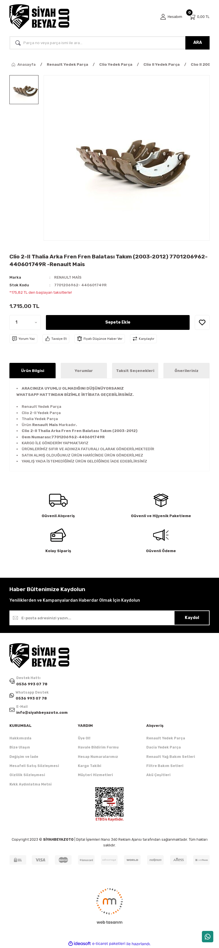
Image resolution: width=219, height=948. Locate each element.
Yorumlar (84, 371)
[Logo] (39, 16)
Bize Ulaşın (19, 747)
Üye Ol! (84, 738)
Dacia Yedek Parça (163, 747)
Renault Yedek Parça (165, 738)
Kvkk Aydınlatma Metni (30, 784)
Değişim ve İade (23, 756)
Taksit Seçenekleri (135, 371)
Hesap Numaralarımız (98, 756)
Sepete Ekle (117, 322)
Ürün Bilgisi (32, 371)
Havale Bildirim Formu (98, 747)
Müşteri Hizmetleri (95, 775)
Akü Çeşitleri (158, 775)
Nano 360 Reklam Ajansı (121, 840)
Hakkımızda (20, 738)
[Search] (109, 43)
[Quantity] (25, 322)
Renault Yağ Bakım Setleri (170, 756)
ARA (197, 42)
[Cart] (199, 17)
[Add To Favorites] (202, 322)
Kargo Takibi (89, 766)
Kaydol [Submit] (192, 617)
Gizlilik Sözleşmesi (27, 775)
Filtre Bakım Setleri (164, 766)
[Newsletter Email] (109, 617)
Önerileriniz (186, 371)
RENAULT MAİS (68, 277)
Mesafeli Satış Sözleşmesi (34, 766)
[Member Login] (171, 17)
